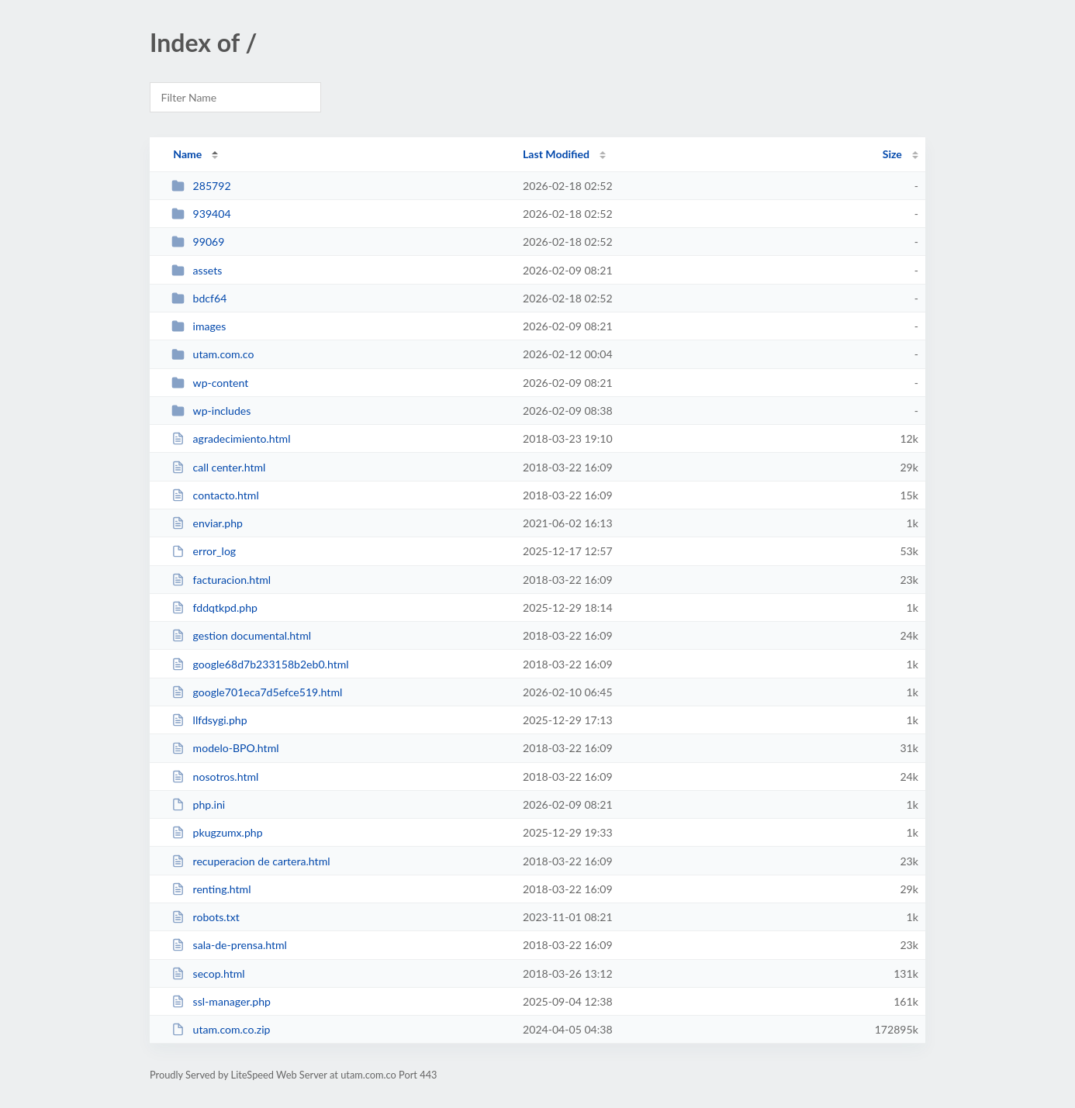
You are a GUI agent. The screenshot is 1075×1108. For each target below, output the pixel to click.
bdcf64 (198, 298)
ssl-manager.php (221, 1001)
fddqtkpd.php (214, 607)
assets (196, 270)
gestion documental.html (241, 635)
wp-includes (211, 410)
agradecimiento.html (230, 438)
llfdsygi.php (209, 720)
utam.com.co (212, 354)
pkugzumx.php (216, 832)
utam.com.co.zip (220, 1029)
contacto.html (215, 495)
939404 (200, 213)
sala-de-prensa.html (229, 944)
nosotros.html (214, 776)
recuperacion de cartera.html (250, 861)
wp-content (209, 382)
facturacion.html (221, 579)
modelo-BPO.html (224, 747)
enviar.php (207, 523)
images (198, 326)
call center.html (218, 467)
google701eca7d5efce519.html (256, 692)
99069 (197, 241)
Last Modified (556, 154)
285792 (200, 185)
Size (892, 154)
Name (187, 154)
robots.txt (205, 916)
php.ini (198, 804)
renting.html (211, 889)
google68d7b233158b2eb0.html (259, 664)
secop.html (207, 973)
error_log (203, 550)
